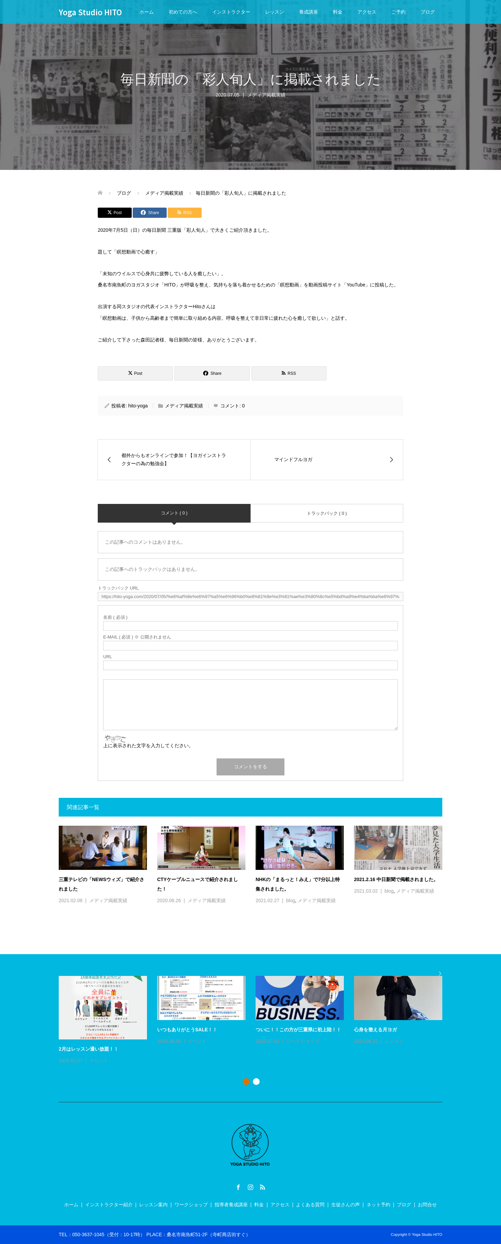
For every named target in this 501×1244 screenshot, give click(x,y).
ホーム (147, 12)
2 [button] (256, 1081)
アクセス (366, 12)
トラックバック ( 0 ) (327, 513)
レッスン (274, 12)
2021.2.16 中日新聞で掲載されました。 (396, 879)
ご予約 (398, 12)
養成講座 (308, 12)
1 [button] (246, 1081)
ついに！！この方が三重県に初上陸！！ (298, 1029)
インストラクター (231, 12)
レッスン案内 (153, 1204)
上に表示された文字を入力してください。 (148, 745)
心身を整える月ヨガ (375, 1029)
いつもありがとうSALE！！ (187, 1029)
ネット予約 (378, 1204)
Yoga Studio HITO (90, 11)
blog (290, 900)
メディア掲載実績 (184, 405)
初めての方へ (183, 12)
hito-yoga (138, 405)
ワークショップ (302, 1041)
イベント (98, 1060)
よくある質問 (310, 1204)
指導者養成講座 (231, 1204)
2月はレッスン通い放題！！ (88, 1049)
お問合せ (427, 1204)
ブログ (428, 12)
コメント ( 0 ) (174, 512)
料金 (337, 12)
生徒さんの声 (345, 1204)
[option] (255, 1020)
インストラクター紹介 (109, 1204)
